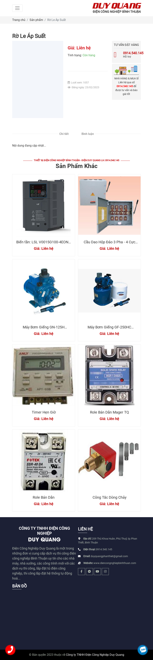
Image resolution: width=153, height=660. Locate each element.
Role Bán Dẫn (44, 497)
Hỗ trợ (126, 54)
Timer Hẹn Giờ (44, 412)
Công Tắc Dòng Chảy (109, 497)
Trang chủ (18, 20)
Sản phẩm (36, 20)
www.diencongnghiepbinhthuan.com (115, 563)
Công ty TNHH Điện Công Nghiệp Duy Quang (95, 654)
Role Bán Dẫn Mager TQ (109, 412)
